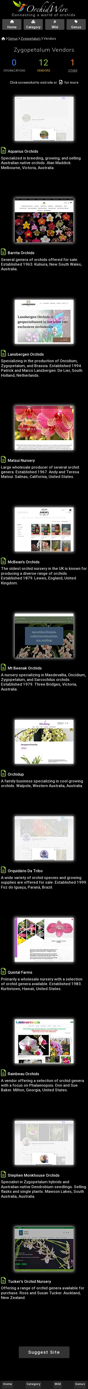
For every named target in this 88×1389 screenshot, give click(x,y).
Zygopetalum (31, 38)
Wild (58, 1384)
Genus (13, 38)
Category (33, 1384)
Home (7, 1384)
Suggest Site (44, 1352)
